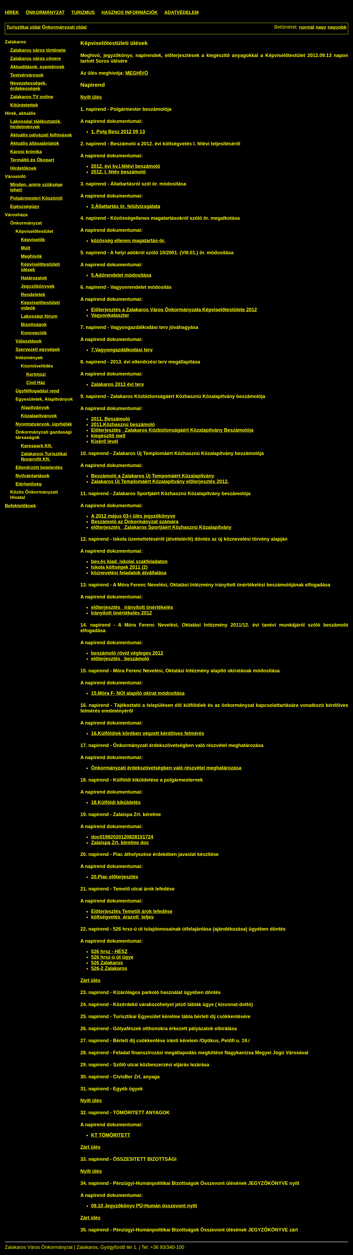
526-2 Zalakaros (109, 968)
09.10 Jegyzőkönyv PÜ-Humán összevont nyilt (144, 1205)
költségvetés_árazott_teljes (122, 917)
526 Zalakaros (107, 962)
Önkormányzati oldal (64, 27)
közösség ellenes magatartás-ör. (128, 240)
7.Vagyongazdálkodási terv (122, 349)
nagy (321, 27)
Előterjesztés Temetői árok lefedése (131, 911)
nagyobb (337, 27)
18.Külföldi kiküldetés (116, 802)
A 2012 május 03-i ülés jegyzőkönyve (133, 516)
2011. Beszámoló (110, 419)
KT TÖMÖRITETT (110, 1135)
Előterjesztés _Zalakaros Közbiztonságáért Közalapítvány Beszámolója (172, 430)
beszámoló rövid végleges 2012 (127, 653)
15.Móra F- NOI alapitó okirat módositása (138, 693)
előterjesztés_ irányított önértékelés (132, 607)
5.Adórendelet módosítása (121, 275)
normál (306, 27)
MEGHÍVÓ (136, 73)
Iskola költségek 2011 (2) (119, 567)
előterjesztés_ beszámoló (120, 658)
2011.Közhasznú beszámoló (123, 424)
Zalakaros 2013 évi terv (117, 384)
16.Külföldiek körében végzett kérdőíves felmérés (147, 733)
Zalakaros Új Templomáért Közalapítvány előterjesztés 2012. (160, 481)
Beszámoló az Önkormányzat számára (134, 521)
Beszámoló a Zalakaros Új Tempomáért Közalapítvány (152, 476)
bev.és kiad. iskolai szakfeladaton (129, 561)
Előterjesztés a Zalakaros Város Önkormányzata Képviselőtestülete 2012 (174, 309)
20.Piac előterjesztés (114, 876)
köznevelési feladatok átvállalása (128, 572)
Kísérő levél (104, 441)
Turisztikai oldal (23, 27)
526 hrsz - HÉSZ (109, 951)
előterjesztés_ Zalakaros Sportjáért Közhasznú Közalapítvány (161, 527)
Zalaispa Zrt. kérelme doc (120, 842)
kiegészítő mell (108, 435)
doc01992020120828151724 (122, 837)
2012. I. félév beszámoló (118, 172)
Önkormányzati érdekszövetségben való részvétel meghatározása (166, 768)
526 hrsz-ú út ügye (112, 957)
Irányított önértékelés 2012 (121, 613)
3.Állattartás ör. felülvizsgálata (125, 206)
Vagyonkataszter (110, 315)
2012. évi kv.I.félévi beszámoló (125, 166)
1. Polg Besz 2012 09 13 (118, 131)
